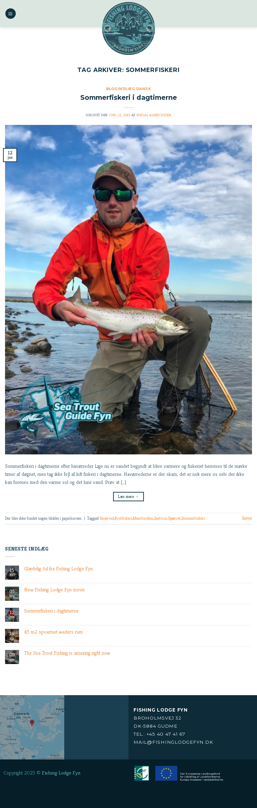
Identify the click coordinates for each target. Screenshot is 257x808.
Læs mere (128, 497)
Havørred (107, 518)
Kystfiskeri (123, 518)
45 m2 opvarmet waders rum (53, 632)
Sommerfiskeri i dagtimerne (128, 97)
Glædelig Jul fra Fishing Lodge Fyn (58, 569)
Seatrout (160, 518)
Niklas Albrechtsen (154, 115)
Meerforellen (143, 518)
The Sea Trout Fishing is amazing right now (67, 653)
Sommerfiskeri (193, 518)
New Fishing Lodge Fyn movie (54, 590)
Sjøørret (174, 518)
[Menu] (10, 13)
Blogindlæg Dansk (128, 89)
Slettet (247, 518)
